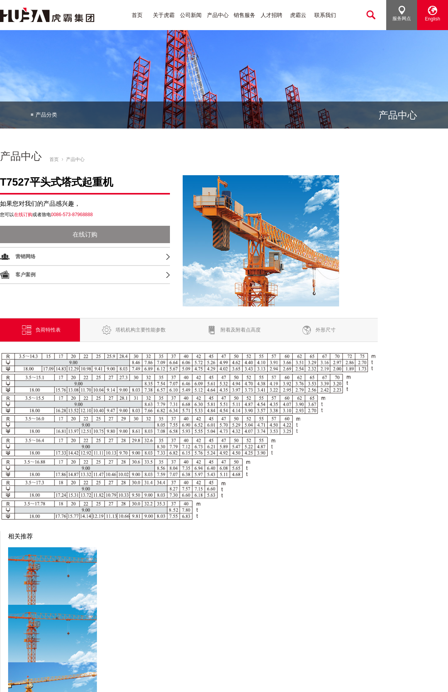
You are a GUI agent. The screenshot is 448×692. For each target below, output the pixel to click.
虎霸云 (298, 15)
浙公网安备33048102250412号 (171, 679)
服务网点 (401, 13)
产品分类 (46, 115)
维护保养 (222, 643)
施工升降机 (161, 635)
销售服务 (244, 15)
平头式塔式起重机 (169, 618)
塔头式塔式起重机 (169, 609)
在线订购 (83, 234)
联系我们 (325, 15)
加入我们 (286, 609)
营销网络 (25, 256)
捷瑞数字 (221, 679)
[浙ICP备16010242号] (107, 679)
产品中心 (218, 15)
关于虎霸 (164, 15)
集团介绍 (32, 609)
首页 (137, 15)
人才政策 (286, 618)
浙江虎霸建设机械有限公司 (30, 679)
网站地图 (412, 679)
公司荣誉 (32, 635)
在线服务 (222, 652)
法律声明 (438, 679)
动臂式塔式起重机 (169, 626)
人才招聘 (271, 15)
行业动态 (95, 618)
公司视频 (32, 643)
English (432, 14)
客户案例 (25, 274)
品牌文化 (32, 618)
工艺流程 (32, 652)
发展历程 (32, 626)
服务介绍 (222, 626)
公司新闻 (191, 15)
